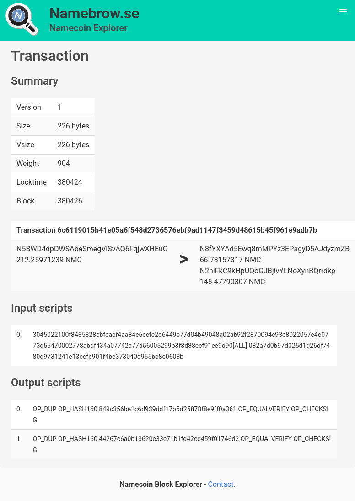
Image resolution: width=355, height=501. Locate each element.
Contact (221, 484)
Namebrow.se (94, 13)
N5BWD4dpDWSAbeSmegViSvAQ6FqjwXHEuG (92, 249)
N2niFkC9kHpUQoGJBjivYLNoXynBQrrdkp (267, 270)
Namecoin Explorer (88, 27)
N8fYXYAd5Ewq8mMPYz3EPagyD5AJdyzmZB (275, 249)
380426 (70, 201)
